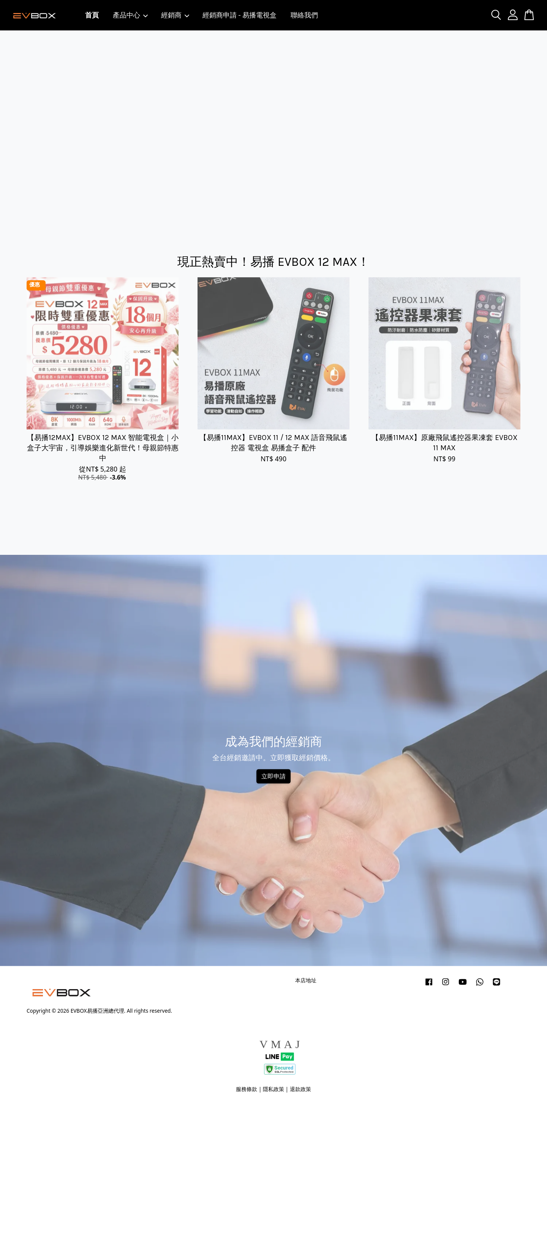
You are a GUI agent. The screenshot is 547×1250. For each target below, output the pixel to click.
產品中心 (131, 15)
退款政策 (300, 1089)
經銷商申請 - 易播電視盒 (239, 15)
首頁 (92, 15)
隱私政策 (273, 1089)
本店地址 (305, 980)
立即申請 (273, 776)
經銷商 (175, 15)
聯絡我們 (304, 15)
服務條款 (246, 1089)
